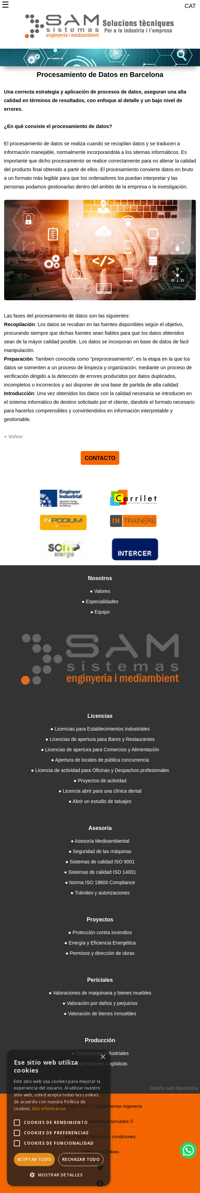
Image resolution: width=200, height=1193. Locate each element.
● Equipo (100, 612)
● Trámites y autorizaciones (99, 893)
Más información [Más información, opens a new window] (49, 1109)
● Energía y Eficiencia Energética (100, 943)
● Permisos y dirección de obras (100, 953)
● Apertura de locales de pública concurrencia (100, 760)
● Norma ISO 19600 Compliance (100, 882)
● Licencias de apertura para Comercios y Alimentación (100, 749)
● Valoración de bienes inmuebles (100, 1013)
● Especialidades (100, 601)
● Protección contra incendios (100, 932)
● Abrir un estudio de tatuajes (100, 801)
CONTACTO (99, 458)
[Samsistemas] (100, 29)
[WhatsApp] (188, 1150)
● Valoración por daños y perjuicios (100, 1003)
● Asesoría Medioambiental (100, 841)
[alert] (58, 1118)
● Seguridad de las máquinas (100, 851)
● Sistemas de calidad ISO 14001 (100, 872)
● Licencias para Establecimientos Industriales (100, 729)
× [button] (102, 1057)
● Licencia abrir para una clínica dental (100, 791)
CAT (190, 6)
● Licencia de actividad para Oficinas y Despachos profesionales (100, 770)
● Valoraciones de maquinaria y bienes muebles (100, 993)
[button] (58, 1175)
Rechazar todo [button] (81, 1159)
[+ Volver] (13, 436)
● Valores (100, 591)
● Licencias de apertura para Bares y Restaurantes (100, 739)
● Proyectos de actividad (99, 780)
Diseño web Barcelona (174, 1088)
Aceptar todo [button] (34, 1159)
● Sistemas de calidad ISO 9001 (100, 861)
